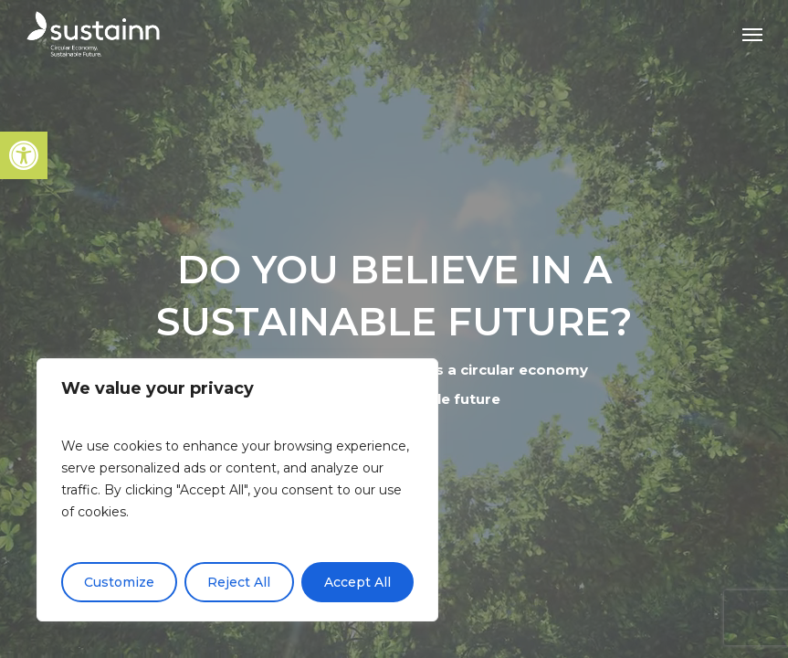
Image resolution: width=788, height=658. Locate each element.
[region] (237, 489)
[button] (23, 155)
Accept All (357, 582)
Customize (119, 582)
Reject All (238, 582)
